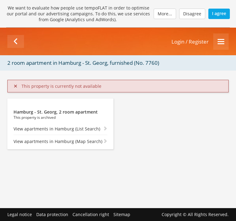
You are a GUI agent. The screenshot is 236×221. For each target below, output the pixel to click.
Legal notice (19, 214)
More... (165, 14)
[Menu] (221, 41)
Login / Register (190, 41)
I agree (219, 13)
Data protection (52, 214)
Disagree (192, 14)
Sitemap (121, 214)
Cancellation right (91, 214)
